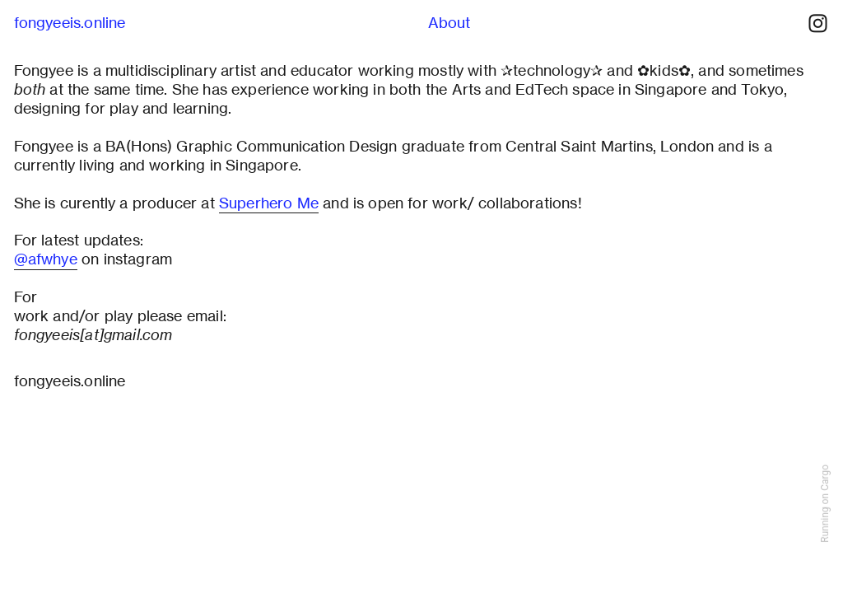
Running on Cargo (825, 504)
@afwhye (45, 259)
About (449, 22)
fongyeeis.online (70, 22)
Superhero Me (269, 203)
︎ (818, 24)
